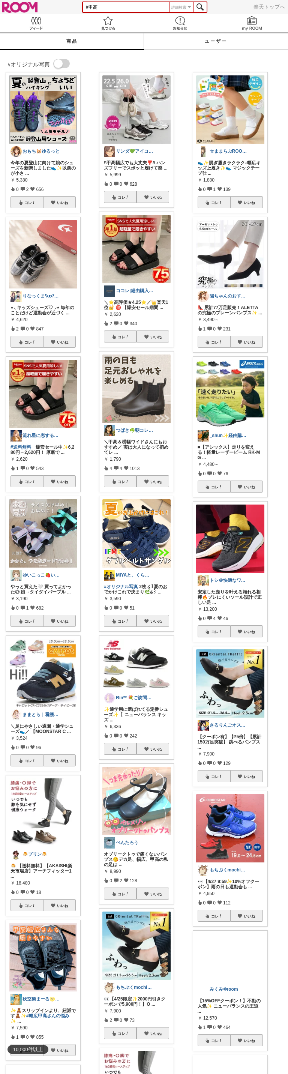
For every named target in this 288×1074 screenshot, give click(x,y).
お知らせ (180, 23)
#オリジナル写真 (121, 586)
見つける (108, 23)
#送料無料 (20, 447)
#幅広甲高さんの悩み (47, 1015)
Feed (36, 23)
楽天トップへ (269, 7)
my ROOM (252, 23)
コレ (30, 202)
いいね (62, 202)
